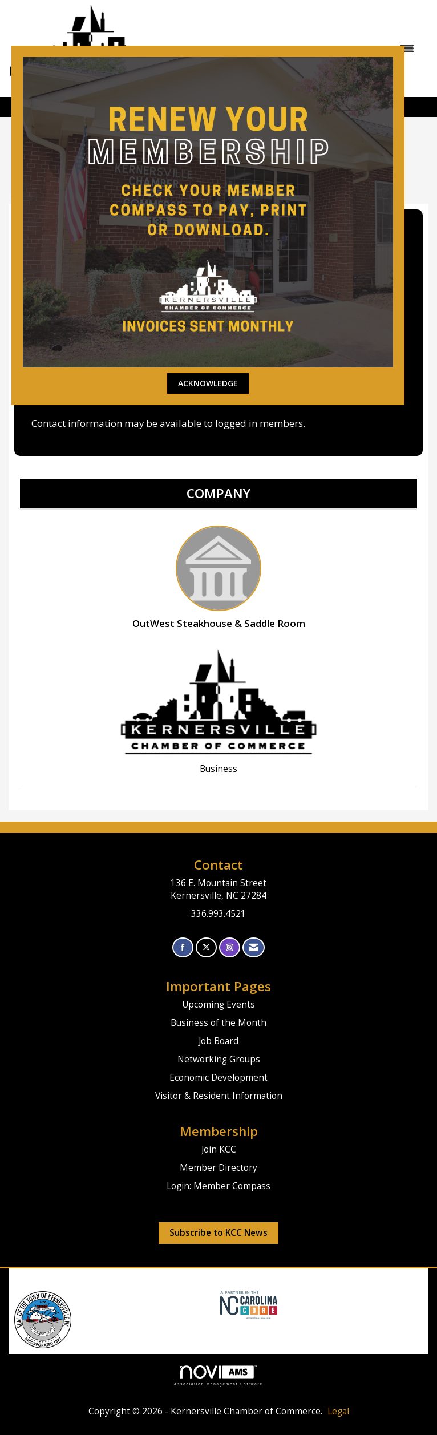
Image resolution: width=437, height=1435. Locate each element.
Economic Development (218, 1078)
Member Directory (218, 1168)
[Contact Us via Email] (253, 947)
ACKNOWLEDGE (208, 383)
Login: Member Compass (218, 1186)
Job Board (218, 1041)
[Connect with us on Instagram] (229, 947)
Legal (338, 1411)
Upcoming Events (218, 1004)
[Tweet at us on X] (206, 947)
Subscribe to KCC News (218, 1233)
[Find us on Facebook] (182, 947)
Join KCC (218, 1149)
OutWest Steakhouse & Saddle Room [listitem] (218, 578)
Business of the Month (218, 1023)
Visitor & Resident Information (218, 1096)
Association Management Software (218, 1375)
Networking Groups (218, 1059)
